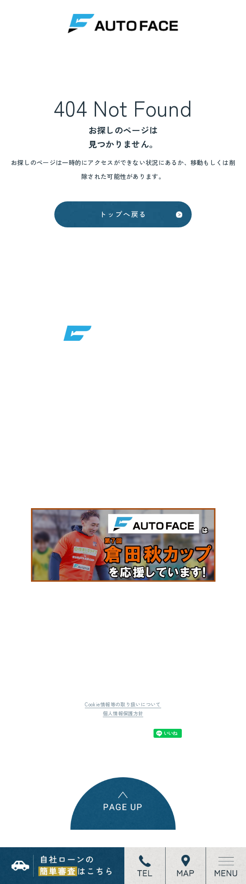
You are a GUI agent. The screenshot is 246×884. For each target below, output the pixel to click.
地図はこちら (89, 476)
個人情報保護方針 (123, 741)
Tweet (81, 761)
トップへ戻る (123, 222)
